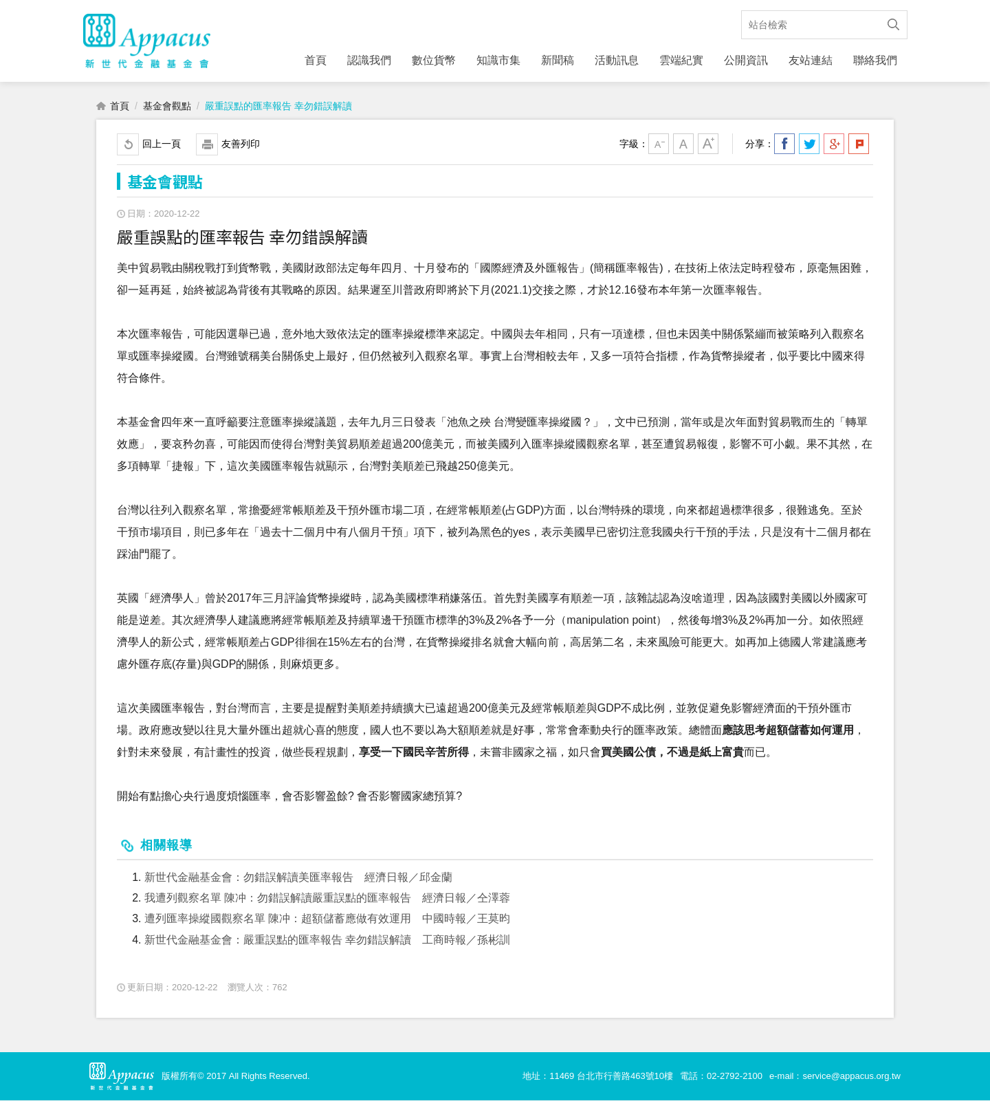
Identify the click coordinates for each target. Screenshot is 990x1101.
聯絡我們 (875, 60)
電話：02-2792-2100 (721, 1076)
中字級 (683, 144)
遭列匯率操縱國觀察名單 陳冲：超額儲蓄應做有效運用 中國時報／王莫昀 (327, 919)
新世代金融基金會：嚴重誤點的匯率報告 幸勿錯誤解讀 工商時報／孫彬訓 (327, 940)
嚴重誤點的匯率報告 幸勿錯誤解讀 (278, 106)
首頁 (316, 60)
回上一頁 (161, 144)
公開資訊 (746, 60)
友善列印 (240, 144)
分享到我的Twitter (809, 144)
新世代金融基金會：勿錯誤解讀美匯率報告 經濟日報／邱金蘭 (298, 878)
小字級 (658, 144)
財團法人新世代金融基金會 (146, 41)
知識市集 (498, 60)
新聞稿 (557, 60)
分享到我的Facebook (784, 144)
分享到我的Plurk (858, 144)
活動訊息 (617, 60)
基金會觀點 (167, 106)
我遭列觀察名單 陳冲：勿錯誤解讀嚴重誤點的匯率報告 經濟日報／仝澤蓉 (327, 898)
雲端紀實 (681, 60)
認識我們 (369, 60)
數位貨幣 (434, 60)
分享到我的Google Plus (834, 144)
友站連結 (811, 60)
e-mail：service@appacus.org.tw (835, 1076)
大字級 (708, 144)
